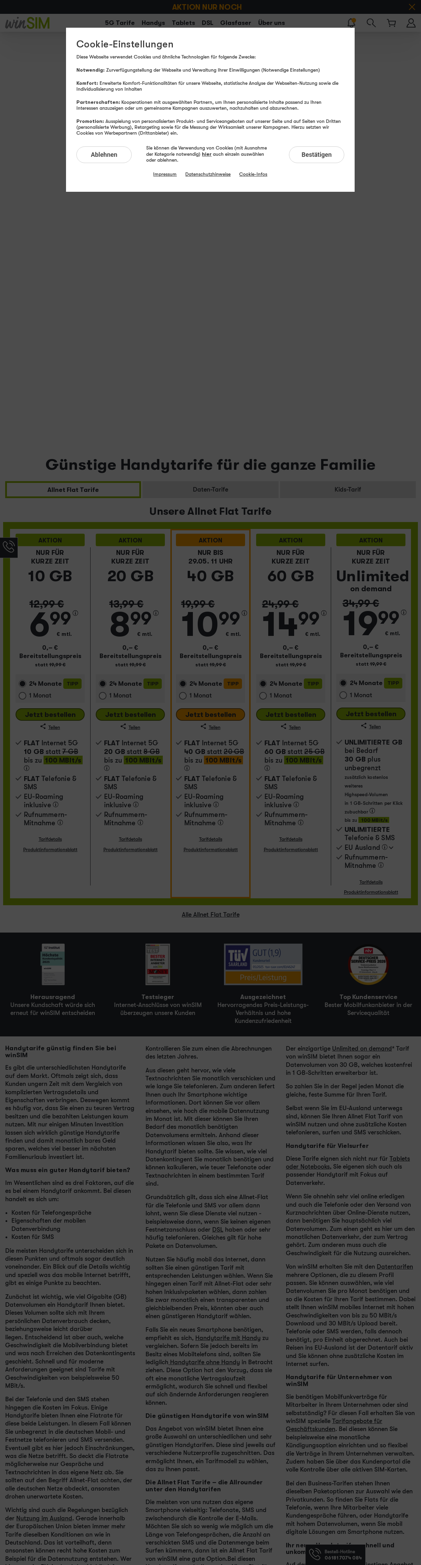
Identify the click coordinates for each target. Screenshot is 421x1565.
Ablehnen (104, 154)
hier (207, 154)
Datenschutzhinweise (208, 174)
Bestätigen (316, 154)
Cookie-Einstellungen (125, 44)
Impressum (165, 174)
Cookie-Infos (253, 174)
